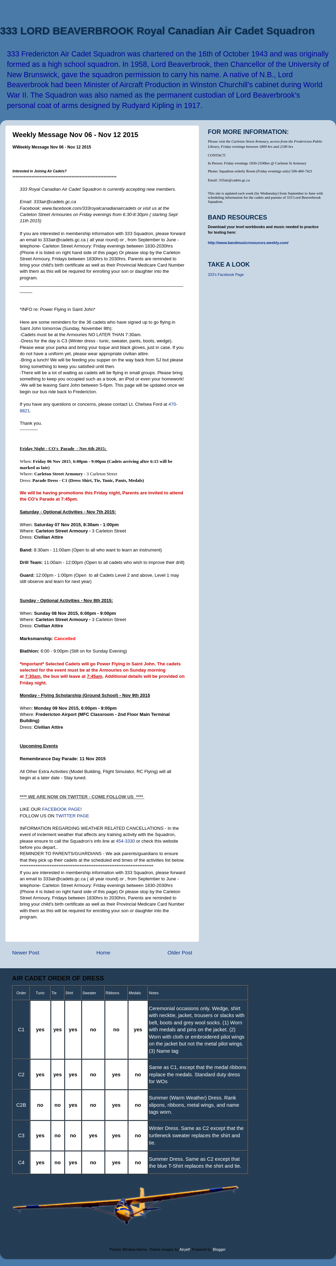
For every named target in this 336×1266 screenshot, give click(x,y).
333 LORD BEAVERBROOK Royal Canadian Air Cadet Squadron (157, 30)
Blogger (219, 1249)
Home (103, 952)
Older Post (180, 952)
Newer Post (25, 952)
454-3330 (125, 841)
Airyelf (184, 1249)
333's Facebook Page (226, 274)
